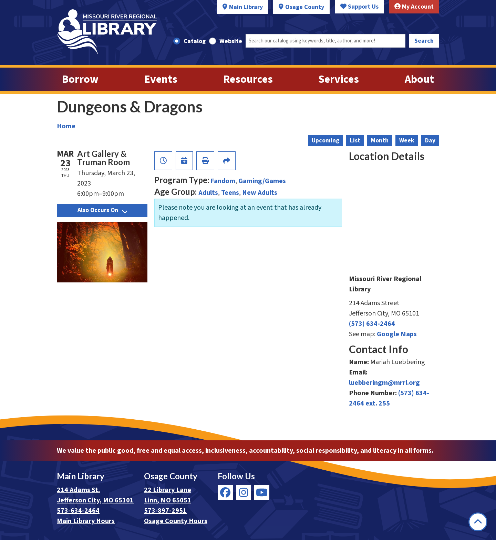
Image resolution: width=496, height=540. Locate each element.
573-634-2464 (78, 511)
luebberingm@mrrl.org (384, 383)
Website (230, 41)
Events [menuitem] (160, 79)
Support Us (359, 6)
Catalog (195, 41)
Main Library (246, 7)
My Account (414, 6)
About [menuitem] (419, 79)
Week (406, 140)
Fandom (222, 181)
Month (380, 140)
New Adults (259, 193)
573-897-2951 (165, 511)
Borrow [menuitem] (80, 79)
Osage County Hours (175, 521)
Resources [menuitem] (248, 79)
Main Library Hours (86, 521)
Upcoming (325, 140)
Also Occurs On (102, 210)
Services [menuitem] (338, 79)
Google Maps (397, 334)
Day (430, 140)
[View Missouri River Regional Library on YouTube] (261, 492)
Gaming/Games (262, 181)
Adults (208, 193)
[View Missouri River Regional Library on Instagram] (243, 492)
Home (66, 126)
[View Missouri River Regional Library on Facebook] (225, 492)
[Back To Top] (477, 521)
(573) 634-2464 (372, 324)
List (355, 140)
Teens (230, 193)
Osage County (304, 7)
